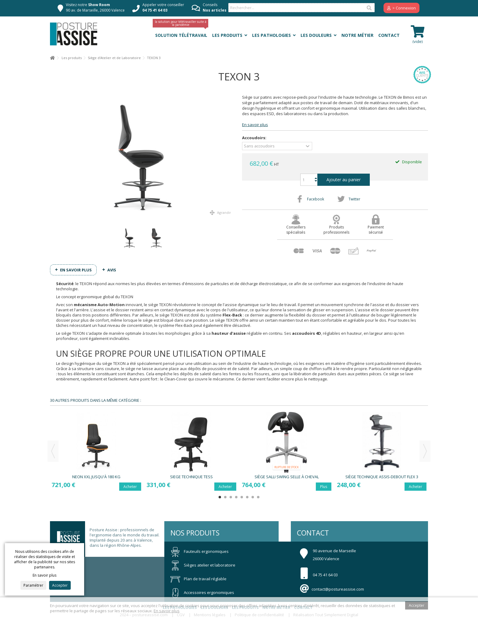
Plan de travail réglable (198, 578)
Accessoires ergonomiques (202, 592)
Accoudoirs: (254, 137)
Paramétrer (33, 585)
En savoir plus (255, 124)
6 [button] (247, 497)
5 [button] (242, 497)
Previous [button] (53, 451)
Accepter (60, 585)
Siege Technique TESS (191, 476)
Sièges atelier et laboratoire (202, 565)
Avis (111, 270)
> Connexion (401, 8)
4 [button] (236, 497)
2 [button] (225, 497)
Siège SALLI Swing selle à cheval (287, 476)
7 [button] (252, 497)
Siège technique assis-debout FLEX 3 (381, 476)
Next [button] (424, 451)
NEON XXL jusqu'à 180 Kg (96, 476)
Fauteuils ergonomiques (199, 551)
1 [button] (220, 497)
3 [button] (231, 497)
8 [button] (258, 497)
